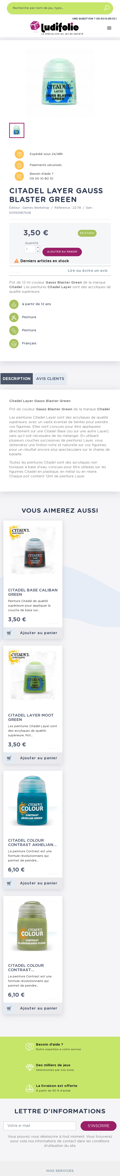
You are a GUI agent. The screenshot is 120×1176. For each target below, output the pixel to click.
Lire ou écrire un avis (87, 271)
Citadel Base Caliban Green (33, 592)
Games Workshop (35, 207)
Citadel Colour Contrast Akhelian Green (30, 842)
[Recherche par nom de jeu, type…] (60, 8)
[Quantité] (32, 249)
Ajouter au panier (62, 252)
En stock (87, 233)
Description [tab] (17, 379)
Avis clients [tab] (50, 379)
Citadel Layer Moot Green (31, 717)
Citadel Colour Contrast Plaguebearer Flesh (31, 968)
